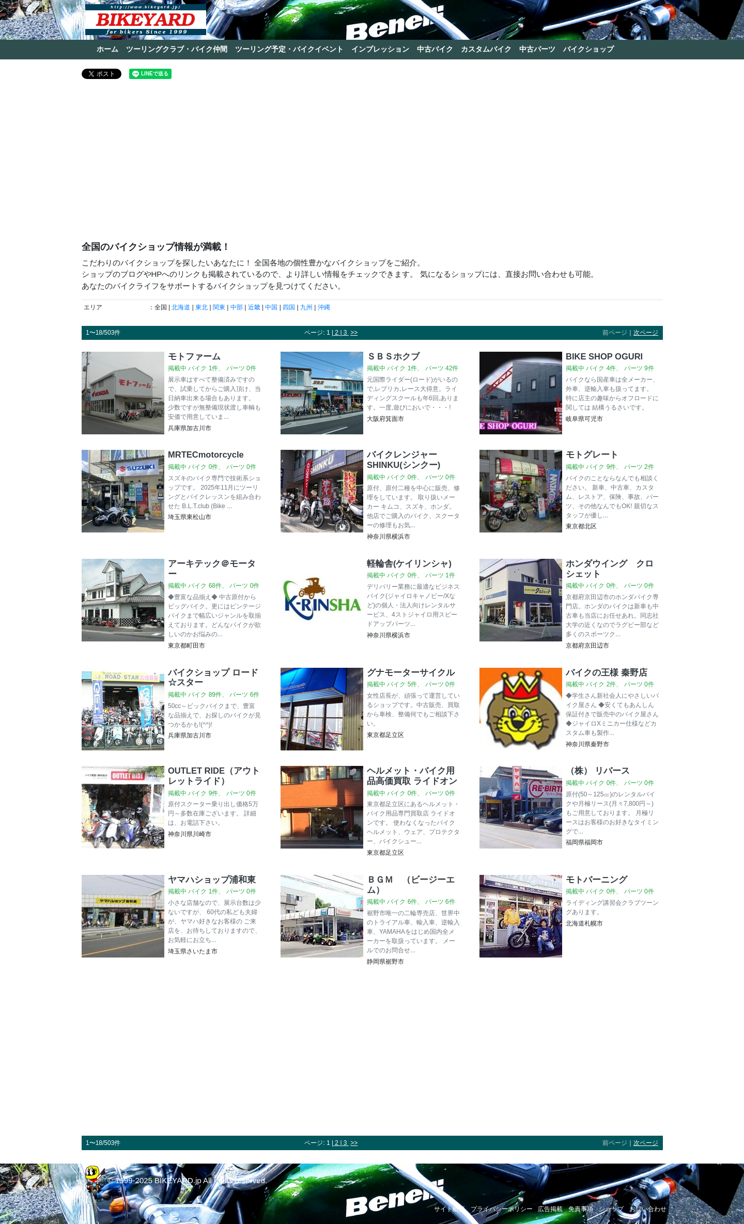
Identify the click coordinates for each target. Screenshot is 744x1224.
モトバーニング (596, 879)
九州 (306, 307)
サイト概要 (449, 1209)
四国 (289, 307)
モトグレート (592, 454)
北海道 (181, 307)
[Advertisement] (372, 164)
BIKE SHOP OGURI (604, 356)
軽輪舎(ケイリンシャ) (409, 563)
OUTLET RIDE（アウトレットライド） (214, 776)
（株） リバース (598, 770)
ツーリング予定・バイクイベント (289, 49)
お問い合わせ (648, 1209)
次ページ (645, 332)
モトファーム (194, 356)
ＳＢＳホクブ (393, 356)
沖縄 (324, 307)
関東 (219, 307)
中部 (236, 307)
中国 (271, 307)
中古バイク (435, 49)
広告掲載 (550, 1209)
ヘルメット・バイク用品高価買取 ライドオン (412, 776)
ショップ (611, 1209)
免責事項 (580, 1209)
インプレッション (380, 49)
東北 (201, 307)
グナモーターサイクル (411, 672)
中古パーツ (537, 49)
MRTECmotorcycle (206, 454)
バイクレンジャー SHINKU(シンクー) (406, 459)
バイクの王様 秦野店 (606, 672)
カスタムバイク (486, 49)
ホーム (107, 49)
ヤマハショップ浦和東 (212, 879)
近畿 (254, 307)
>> (354, 332)
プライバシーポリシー (502, 1209)
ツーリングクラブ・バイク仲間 (176, 49)
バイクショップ (588, 49)
